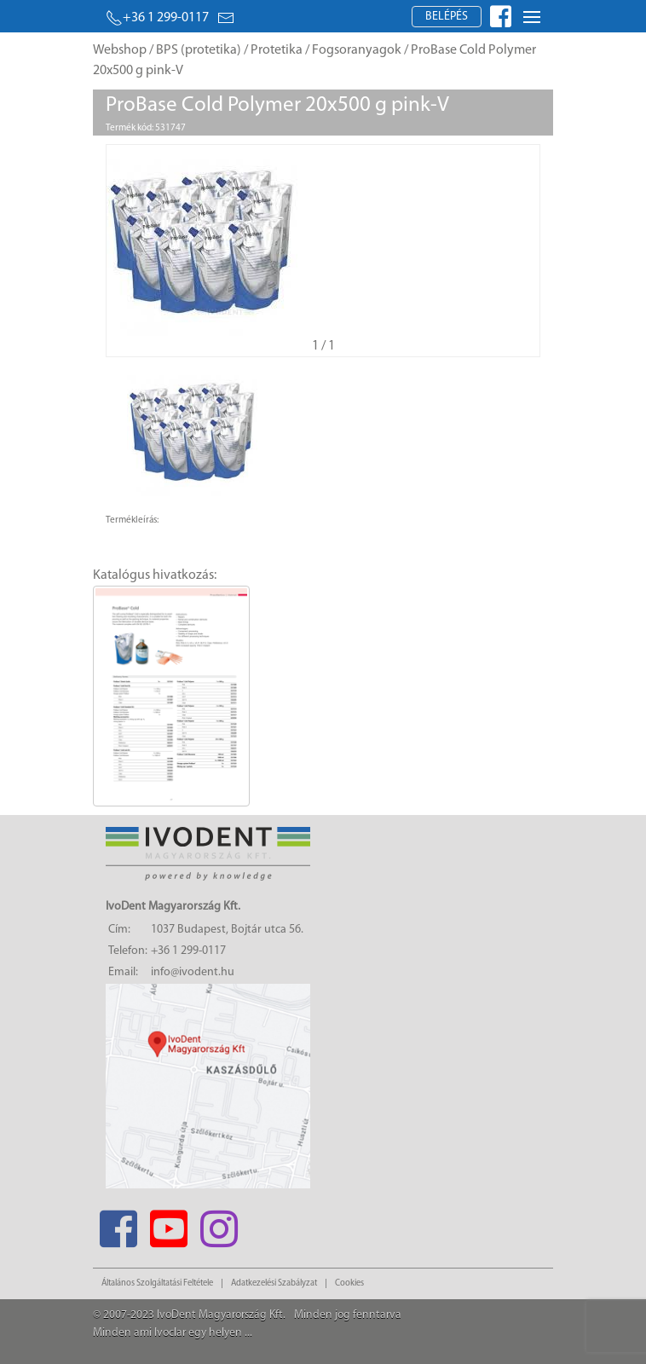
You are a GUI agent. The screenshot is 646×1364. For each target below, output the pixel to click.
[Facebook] (118, 1224)
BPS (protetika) (198, 50)
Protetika (277, 50)
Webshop (120, 50)
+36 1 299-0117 (157, 18)
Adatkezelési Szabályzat (274, 1283)
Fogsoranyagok (356, 50)
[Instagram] (218, 1224)
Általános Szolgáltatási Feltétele (157, 1283)
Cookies (349, 1283)
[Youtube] (168, 1224)
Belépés (446, 16)
